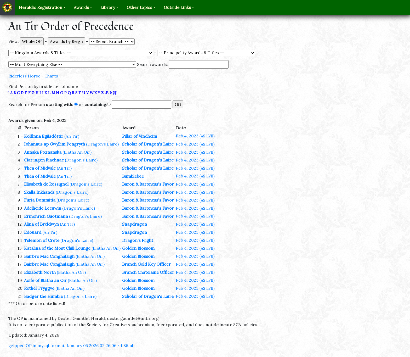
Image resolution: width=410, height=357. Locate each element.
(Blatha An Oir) (77, 152)
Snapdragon (134, 224)
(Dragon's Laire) (102, 144)
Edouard (32, 232)
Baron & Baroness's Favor (148, 184)
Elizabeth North (40, 272)
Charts (51, 76)
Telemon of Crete (41, 240)
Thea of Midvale (40, 168)
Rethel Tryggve (39, 288)
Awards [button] (81, 7)
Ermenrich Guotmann (46, 216)
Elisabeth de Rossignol (46, 184)
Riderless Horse (24, 76)
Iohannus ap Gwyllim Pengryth (54, 144)
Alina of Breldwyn (41, 224)
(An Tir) (71, 136)
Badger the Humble (43, 296)
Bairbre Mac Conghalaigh (49, 256)
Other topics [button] (139, 7)
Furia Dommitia (39, 200)
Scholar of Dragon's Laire (148, 144)
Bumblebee (133, 176)
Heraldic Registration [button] (40, 7)
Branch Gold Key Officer (146, 264)
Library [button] (107, 7)
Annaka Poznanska (42, 152)
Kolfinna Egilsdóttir (43, 136)
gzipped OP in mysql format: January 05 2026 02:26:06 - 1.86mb (71, 345)
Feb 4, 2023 (195, 135)
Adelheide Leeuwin (42, 208)
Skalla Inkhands (39, 192)
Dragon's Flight (137, 240)
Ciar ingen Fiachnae (44, 160)
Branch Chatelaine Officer (148, 272)
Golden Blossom (138, 248)
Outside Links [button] (177, 7)
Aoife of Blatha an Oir (45, 280)
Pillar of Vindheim (139, 136)
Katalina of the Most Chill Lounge (57, 248)
